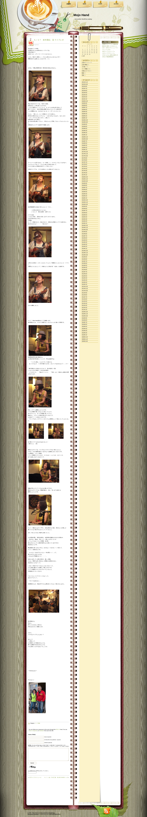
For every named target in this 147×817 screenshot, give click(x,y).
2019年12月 (85, 120)
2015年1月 (84, 223)
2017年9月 (84, 158)
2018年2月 (84, 147)
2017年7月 (84, 162)
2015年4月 (84, 217)
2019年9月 (84, 124)
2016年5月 (84, 191)
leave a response (33, 730)
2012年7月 (84, 271)
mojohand (36, 44)
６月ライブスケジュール (35, 777)
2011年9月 (84, 292)
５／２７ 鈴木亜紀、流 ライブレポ (49, 40)
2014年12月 (85, 225)
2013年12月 (85, 250)
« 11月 (83, 56)
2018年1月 (84, 149)
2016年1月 (84, 198)
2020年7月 (84, 107)
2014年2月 (84, 246)
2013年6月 (84, 263)
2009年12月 (85, 337)
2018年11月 (85, 137)
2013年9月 (84, 257)
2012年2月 (84, 282)
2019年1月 (84, 134)
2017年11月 (85, 153)
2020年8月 (84, 105)
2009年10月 (85, 341)
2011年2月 (84, 307)
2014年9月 (84, 231)
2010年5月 (84, 326)
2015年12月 (85, 200)
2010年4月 (84, 328)
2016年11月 (85, 179)
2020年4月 (84, 111)
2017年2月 (84, 172)
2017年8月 (84, 160)
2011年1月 (84, 309)
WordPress (52, 812)
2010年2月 (84, 332)
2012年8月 (84, 269)
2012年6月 (84, 273)
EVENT (100, 4)
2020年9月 (84, 103)
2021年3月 (84, 96)
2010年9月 (84, 318)
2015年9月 (84, 206)
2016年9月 (84, 183)
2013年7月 (84, 261)
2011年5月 (84, 301)
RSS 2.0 (58, 729)
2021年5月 (84, 92)
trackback (41, 730)
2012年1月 (84, 284)
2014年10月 (85, 229)
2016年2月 (84, 195)
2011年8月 (84, 294)
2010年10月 (85, 316)
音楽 (83, 75)
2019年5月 (84, 128)
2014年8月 (84, 233)
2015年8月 (84, 208)
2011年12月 (85, 286)
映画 (83, 73)
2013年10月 (85, 254)
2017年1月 (84, 174)
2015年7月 (84, 210)
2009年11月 (85, 339)
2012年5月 (84, 276)
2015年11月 (85, 202)
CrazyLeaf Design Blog (54, 814)
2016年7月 (84, 187)
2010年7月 (84, 322)
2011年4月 (84, 303)
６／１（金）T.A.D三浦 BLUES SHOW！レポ (56, 777)
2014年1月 (84, 248)
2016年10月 (85, 181)
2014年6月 (84, 238)
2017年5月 (84, 166)
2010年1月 (84, 334)
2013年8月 (84, 259)
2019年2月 (84, 132)
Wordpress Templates (33, 814)
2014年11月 (85, 227)
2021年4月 (84, 94)
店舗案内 (68, 4)
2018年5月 (84, 143)
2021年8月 (84, 86)
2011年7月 (84, 297)
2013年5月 (84, 265)
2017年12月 (85, 151)
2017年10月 (85, 155)
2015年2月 (84, 221)
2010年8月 (84, 320)
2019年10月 (85, 122)
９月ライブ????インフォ (108, 53)
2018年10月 (85, 139)
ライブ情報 (84, 68)
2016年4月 (84, 193)
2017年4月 (84, 168)
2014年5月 (84, 240)
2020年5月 (84, 109)
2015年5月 (84, 215)
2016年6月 (84, 189)
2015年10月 (85, 204)
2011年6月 (84, 299)
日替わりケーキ (86, 70)
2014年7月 (84, 236)
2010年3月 (84, 330)
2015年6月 (84, 212)
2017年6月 (84, 164)
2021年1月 (84, 99)
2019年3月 (84, 130)
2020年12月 (85, 101)
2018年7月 (84, 141)
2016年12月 (85, 177)
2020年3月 (84, 113)
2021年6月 (84, 90)
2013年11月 (85, 252)
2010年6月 (84, 324)
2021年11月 (85, 82)
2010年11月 (85, 313)
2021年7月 (84, 88)
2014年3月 (84, 244)
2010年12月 (85, 311)
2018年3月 (84, 145)
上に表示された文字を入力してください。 (38, 770)
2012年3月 (84, 280)
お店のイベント (86, 62)
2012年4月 (84, 278)
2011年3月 (84, 305)
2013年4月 (84, 267)
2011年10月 (85, 290)
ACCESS (116, 4)
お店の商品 (84, 64)
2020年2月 (84, 115)
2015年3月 (84, 219)
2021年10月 (85, 84)
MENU (84, 4)
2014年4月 (84, 242)
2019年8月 (84, 126)
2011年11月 (85, 288)
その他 (83, 66)
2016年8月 (84, 185)
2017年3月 (84, 170)
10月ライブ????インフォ (108, 51)
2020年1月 (84, 118)
